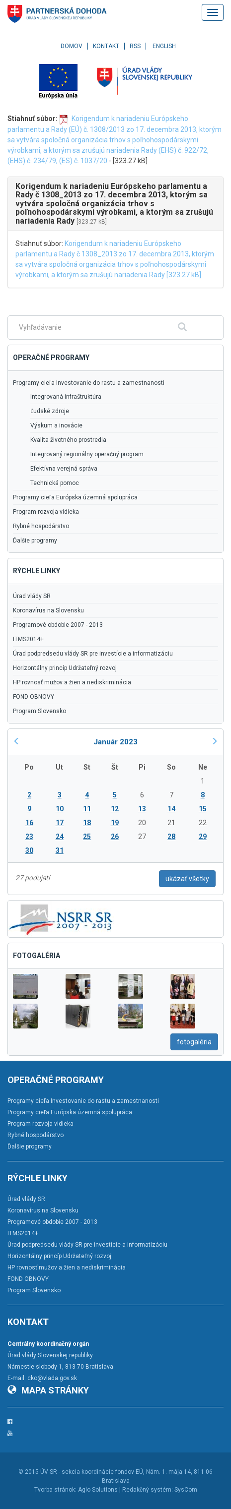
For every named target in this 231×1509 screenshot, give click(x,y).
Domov (71, 46)
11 (87, 809)
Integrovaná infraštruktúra (65, 396)
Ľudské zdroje (49, 411)
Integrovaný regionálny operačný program (87, 454)
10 (60, 809)
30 (29, 850)
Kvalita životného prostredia (68, 439)
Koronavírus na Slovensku (48, 610)
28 (171, 837)
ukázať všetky (187, 879)
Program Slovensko (39, 711)
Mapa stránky (48, 1390)
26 (115, 837)
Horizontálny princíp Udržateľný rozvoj (65, 667)
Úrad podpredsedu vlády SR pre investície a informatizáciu (93, 653)
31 (60, 850)
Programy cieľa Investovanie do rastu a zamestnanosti (88, 382)
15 (203, 809)
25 (87, 837)
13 (142, 809)
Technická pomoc (54, 483)
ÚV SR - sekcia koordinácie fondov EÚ (91, 1471)
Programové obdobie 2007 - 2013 (58, 624)
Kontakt (106, 46)
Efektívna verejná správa (63, 468)
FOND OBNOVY (33, 696)
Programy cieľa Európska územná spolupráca (75, 497)
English (164, 46)
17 (60, 823)
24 (60, 837)
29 (203, 837)
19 (115, 823)
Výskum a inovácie (56, 425)
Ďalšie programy (35, 540)
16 (29, 823)
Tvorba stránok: (55, 1489)
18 (87, 823)
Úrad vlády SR (32, 596)
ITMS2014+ (28, 639)
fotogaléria (194, 1042)
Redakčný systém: (147, 1489)
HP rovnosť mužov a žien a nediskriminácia (72, 682)
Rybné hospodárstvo (41, 526)
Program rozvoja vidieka (46, 511)
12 (115, 809)
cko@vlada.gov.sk (52, 1378)
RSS (135, 46)
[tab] (115, 204)
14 (171, 809)
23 (29, 837)
